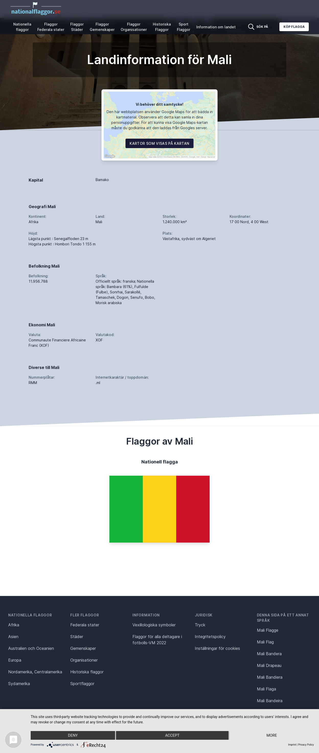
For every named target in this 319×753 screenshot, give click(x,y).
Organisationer (84, 660)
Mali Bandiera (269, 677)
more (271, 735)
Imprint (292, 744)
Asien (13, 636)
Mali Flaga (266, 688)
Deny (73, 735)
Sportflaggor (82, 683)
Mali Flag (265, 641)
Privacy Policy (306, 744)
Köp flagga (294, 27)
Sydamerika (19, 683)
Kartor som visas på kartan (159, 143)
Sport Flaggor (183, 27)
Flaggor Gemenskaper (102, 27)
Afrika (13, 624)
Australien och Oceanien (31, 648)
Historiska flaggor (87, 671)
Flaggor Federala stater (50, 27)
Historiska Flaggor (162, 27)
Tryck (200, 624)
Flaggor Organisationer (134, 27)
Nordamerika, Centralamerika (35, 671)
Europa (14, 660)
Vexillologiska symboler (154, 624)
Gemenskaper (83, 648)
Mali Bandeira (269, 700)
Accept (172, 735)
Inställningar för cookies (217, 648)
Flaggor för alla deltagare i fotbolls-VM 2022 (157, 639)
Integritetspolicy (210, 636)
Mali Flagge (267, 630)
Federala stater (84, 624)
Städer (76, 636)
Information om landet (216, 27)
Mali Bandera (269, 653)
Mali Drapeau (269, 665)
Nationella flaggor (22, 27)
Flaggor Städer (77, 27)
